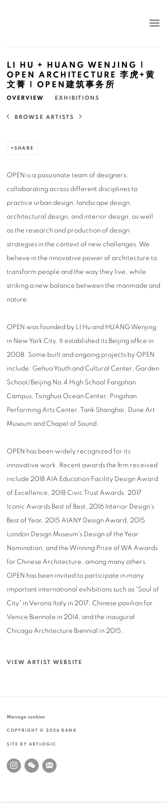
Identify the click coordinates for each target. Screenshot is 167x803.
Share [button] (24, 148)
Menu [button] (153, 23)
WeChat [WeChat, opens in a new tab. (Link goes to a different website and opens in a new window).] (31, 765)
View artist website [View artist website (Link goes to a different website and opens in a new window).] (44, 662)
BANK (33, 23)
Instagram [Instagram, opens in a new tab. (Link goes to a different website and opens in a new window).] (14, 765)
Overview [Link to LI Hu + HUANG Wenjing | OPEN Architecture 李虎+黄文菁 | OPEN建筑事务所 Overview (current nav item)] (25, 98)
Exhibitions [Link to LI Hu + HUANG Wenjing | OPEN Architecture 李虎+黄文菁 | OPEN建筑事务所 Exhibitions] (77, 98)
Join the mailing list (49, 765)
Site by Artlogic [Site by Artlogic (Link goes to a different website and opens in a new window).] (32, 744)
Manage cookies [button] (26, 716)
